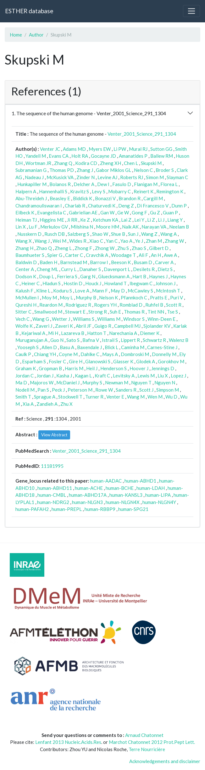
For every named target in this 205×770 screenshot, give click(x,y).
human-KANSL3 (125, 495)
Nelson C (143, 170)
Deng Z (126, 205)
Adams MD (74, 149)
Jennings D (162, 368)
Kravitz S (79, 191)
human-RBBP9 (100, 509)
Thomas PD (61, 170)
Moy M (49, 297)
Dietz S (165, 269)
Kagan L (83, 375)
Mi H (53, 333)
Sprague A (44, 396)
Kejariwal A (33, 333)
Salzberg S (78, 234)
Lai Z (126, 220)
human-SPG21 (133, 509)
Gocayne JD (103, 156)
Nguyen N (164, 382)
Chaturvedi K (101, 205)
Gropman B (50, 368)
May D (118, 290)
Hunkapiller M (32, 184)
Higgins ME (52, 220)
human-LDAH (150, 488)
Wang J (42, 241)
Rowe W (104, 390)
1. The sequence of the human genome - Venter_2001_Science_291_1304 (89, 113)
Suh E (115, 311)
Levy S (98, 191)
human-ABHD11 (54, 488)
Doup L (46, 276)
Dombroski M (135, 354)
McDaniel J (68, 382)
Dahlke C (89, 354)
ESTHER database (29, 10)
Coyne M (68, 354)
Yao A (126, 241)
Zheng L (63, 248)
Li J (161, 220)
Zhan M (154, 241)
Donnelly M (164, 354)
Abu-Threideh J (31, 198)
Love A (82, 290)
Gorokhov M (171, 361)
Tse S (172, 311)
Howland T (115, 283)
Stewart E (75, 311)
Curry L (68, 269)
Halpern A (25, 191)
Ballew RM (161, 156)
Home (16, 34)
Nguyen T (141, 382)
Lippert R (130, 340)
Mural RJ (138, 149)
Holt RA (79, 156)
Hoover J (139, 368)
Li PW (120, 149)
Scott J (146, 390)
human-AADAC (106, 481)
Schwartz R (154, 340)
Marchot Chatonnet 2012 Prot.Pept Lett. (152, 742)
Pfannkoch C (134, 297)
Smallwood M (48, 311)
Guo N (57, 340)
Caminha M (132, 347)
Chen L (131, 163)
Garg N (87, 276)
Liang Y (175, 220)
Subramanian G (31, 170)
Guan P (170, 212)
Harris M (74, 368)
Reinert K (143, 191)
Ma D (21, 382)
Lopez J (178, 375)
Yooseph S (28, 347)
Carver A (164, 262)
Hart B (139, 276)
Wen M (155, 396)
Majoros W (41, 382)
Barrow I (99, 262)
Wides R (77, 241)
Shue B (118, 234)
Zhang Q (63, 163)
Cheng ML (47, 269)
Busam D (143, 262)
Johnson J (165, 283)
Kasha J (64, 375)
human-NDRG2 (53, 502)
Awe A (170, 255)
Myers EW (100, 149)
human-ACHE (89, 488)
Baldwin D (26, 262)
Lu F (33, 226)
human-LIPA (158, 495)
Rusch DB (54, 234)
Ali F (143, 255)
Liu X (163, 375)
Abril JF (83, 326)
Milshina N (82, 226)
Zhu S (123, 248)
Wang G (40, 319)
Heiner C (30, 283)
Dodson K (25, 276)
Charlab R (75, 205)
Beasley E (60, 198)
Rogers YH (105, 305)
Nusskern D (29, 234)
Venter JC (50, 149)
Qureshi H (25, 305)
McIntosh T (168, 290)
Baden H (48, 262)
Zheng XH (110, 163)
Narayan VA (153, 226)
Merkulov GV (54, 226)
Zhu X (66, 404)
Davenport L (117, 269)
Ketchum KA (105, 220)
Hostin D (73, 283)
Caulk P (23, 354)
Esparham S (34, 361)
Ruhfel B (154, 305)
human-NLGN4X (123, 502)
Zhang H (24, 248)
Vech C (22, 319)
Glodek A (145, 361)
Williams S (83, 319)
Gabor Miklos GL (113, 170)
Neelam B (179, 226)
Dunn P (179, 205)
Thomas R (134, 311)
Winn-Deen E (161, 319)
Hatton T (96, 333)
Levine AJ (107, 177)
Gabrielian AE (83, 212)
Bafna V (90, 340)
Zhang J (85, 170)
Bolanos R (60, 184)
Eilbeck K (24, 212)
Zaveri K (64, 326)
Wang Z (149, 234)
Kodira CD (86, 163)
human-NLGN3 (87, 502)
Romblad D (130, 305)
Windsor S (134, 319)
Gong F (139, 212)
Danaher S (90, 269)
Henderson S (113, 368)
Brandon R (130, 198)
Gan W (107, 212)
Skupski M (151, 163)
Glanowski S (97, 361)
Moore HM (107, 226)
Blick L (111, 347)
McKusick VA (60, 177)
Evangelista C (51, 212)
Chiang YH (45, 354)
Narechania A (123, 333)
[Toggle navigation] (191, 11)
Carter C (74, 255)
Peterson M (80, 390)
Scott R (173, 305)
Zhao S (139, 248)
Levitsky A (124, 375)
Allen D (49, 347)
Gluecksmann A (114, 276)
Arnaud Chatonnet (144, 735)
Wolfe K (24, 326)
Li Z (151, 220)
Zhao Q (44, 248)
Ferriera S (67, 276)
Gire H (75, 361)
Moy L (66, 297)
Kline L (43, 290)
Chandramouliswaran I (38, 205)
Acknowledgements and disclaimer (164, 761)
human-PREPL (67, 509)
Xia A (28, 404)
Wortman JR (38, 163)
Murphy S (92, 382)
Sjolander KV (156, 326)
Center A (24, 269)
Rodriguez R (78, 305)
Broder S (165, 170)
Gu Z (155, 212)
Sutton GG (161, 149)
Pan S (43, 390)
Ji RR (72, 220)
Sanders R (126, 390)
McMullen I (27, 297)
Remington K (169, 191)
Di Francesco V (153, 205)
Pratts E (158, 297)
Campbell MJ (127, 326)
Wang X (23, 241)
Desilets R (144, 269)
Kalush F (24, 290)
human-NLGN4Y (159, 502)
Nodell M (25, 390)
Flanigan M (146, 184)
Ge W (123, 212)
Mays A (110, 354)
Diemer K (149, 333)
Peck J (58, 390)
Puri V (176, 297)
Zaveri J (44, 326)
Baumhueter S (29, 255)
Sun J (133, 234)
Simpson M (167, 390)
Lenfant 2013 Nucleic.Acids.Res (68, 742)
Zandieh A (47, 404)
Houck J (93, 283)
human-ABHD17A (88, 495)
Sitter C (23, 311)
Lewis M (146, 375)
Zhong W (104, 248)
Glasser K (123, 361)
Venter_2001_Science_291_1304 (142, 134)
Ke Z (85, 220)
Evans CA (59, 156)
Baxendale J (89, 347)
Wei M (59, 241)
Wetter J (61, 319)
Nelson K (108, 297)
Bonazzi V (105, 198)
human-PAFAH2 (32, 509)
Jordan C (24, 375)
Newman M (116, 382)
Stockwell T (70, 396)
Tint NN (155, 311)
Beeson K (121, 262)
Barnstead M (73, 262)
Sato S (73, 340)
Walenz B (178, 340)
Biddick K (82, 198)
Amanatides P (133, 156)
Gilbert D (159, 248)
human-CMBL (51, 495)
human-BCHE (120, 488)
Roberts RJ (131, 177)
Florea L (169, 184)
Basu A (67, 347)
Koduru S (62, 290)
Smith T (23, 396)
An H (156, 255)
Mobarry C (119, 191)
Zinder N (85, 177)
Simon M (155, 177)
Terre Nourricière (147, 749)
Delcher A (84, 184)
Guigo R (102, 326)
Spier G (54, 255)
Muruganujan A (31, 340)
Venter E (115, 396)
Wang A (168, 234)
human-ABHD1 (140, 481)
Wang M (136, 396)
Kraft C (102, 375)
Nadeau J (34, 177)
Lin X (20, 226)
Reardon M (51, 305)
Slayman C (177, 177)
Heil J (91, 368)
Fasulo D (121, 184)
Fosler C (57, 361)
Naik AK (130, 226)
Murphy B (86, 297)
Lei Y (139, 220)
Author (36, 34)
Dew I (103, 184)
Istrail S (110, 340)
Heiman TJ (26, 220)
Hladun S (51, 283)
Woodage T (123, 255)
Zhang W (174, 241)
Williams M (108, 319)
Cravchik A (97, 255)
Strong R (97, 311)
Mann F (100, 290)
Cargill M (153, 198)
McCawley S (140, 290)
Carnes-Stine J (162, 347)
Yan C (112, 241)
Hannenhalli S (53, 191)
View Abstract (54, 434)
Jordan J (44, 375)
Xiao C (96, 241)
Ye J (139, 241)
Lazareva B (72, 333)
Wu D (171, 396)
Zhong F (83, 248)
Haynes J (158, 276)
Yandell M (35, 156)
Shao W (100, 234)
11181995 (52, 466)
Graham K (25, 368)
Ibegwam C (141, 283)
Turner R (94, 396)
